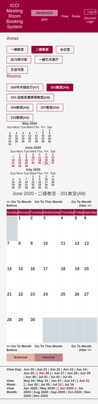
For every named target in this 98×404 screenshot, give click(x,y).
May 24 (29, 381)
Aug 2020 (41, 392)
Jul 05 (45, 384)
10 (9, 136)
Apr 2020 (30, 388)
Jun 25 (29, 373)
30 (49, 141)
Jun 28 (72, 373)
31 (9, 144)
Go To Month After (81, 203)
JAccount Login (90, 19)
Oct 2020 (75, 392)
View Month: (12, 390)
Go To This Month (49, 202)
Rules (76, 16)
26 (23, 141)
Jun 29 (85, 373)
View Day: (14, 369)
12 (23, 136)
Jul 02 (55, 377)
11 (16, 136)
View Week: (11, 382)
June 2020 (33, 147)
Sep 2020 (58, 392)
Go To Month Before (19, 203)
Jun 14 (69, 381)
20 (29, 138)
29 (43, 141)
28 (36, 141)
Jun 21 (42, 369)
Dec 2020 (41, 396)
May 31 (42, 381)
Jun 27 (59, 373)
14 (36, 136)
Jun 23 (68, 369)
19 (23, 138)
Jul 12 (57, 384)
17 (9, 138)
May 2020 (29, 123)
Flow (64, 16)
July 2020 (33, 169)
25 (16, 141)
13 (29, 136)
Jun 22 (55, 369)
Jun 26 (44, 373)
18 (16, 138)
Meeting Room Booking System (14, 18)
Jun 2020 (67, 388)
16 (49, 136)
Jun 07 (56, 381)
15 (43, 136)
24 (9, 141)
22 (43, 138)
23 (49, 138)
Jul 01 (43, 377)
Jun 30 (30, 377)
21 (36, 138)
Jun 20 (29, 369)
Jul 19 (69, 384)
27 (29, 141)
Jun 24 (81, 369)
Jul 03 (67, 377)
